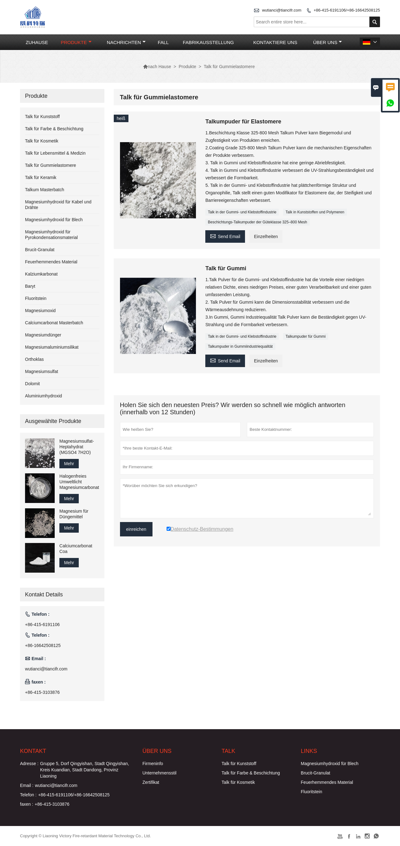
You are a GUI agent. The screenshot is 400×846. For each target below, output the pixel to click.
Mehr (69, 463)
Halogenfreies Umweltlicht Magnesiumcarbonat (79, 482)
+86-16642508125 (43, 645)
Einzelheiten (266, 236)
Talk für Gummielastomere (50, 165)
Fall (163, 42)
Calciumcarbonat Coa (75, 548)
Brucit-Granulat (39, 249)
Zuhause (37, 42)
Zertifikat (150, 782)
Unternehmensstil (159, 772)
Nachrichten (126, 42)
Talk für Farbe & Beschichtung (54, 128)
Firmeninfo (152, 763)
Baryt (30, 286)
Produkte (76, 42)
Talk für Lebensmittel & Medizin (55, 153)
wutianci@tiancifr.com (281, 10)
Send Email (225, 235)
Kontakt (33, 751)
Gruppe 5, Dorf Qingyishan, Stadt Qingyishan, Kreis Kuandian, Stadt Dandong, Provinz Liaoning (84, 770)
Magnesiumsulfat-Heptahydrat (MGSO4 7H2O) (76, 447)
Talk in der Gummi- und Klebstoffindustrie (242, 212)
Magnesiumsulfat (41, 371)
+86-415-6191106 (42, 624)
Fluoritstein (35, 298)
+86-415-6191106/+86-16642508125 (346, 10)
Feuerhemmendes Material (51, 261)
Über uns (327, 42)
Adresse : (29, 763)
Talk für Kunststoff (42, 116)
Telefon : (28, 794)
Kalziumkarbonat (41, 273)
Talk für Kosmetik (41, 140)
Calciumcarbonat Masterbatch (54, 322)
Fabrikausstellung (208, 42)
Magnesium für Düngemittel (73, 514)
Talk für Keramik (40, 177)
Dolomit (32, 383)
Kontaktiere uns (275, 42)
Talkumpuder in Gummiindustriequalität (240, 346)
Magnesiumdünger (43, 334)
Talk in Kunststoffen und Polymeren (315, 212)
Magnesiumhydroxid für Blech (53, 219)
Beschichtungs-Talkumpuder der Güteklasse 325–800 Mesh (257, 222)
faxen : (26, 804)
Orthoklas (34, 359)
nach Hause (157, 66)
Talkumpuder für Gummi (306, 336)
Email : (26, 785)
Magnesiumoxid (40, 310)
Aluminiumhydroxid (43, 395)
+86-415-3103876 (42, 692)
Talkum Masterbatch (44, 189)
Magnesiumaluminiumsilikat (51, 347)
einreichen (136, 529)
